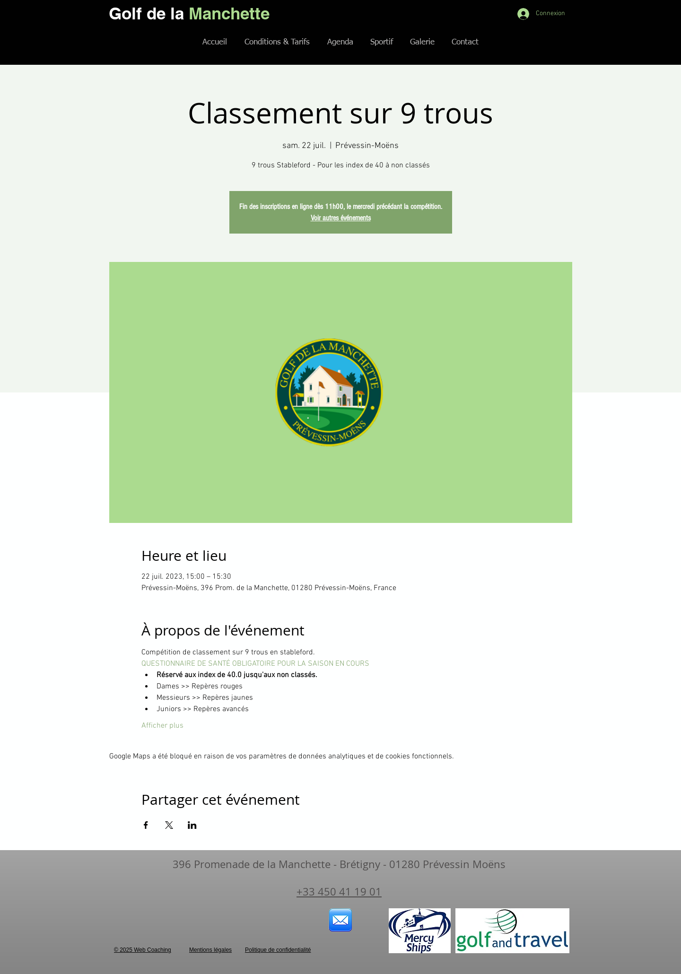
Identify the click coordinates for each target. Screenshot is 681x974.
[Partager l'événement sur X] (169, 825)
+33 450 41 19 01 (339, 891)
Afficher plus (162, 725)
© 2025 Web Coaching (142, 950)
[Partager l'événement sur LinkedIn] (192, 825)
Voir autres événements (341, 218)
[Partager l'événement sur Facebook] (145, 825)
